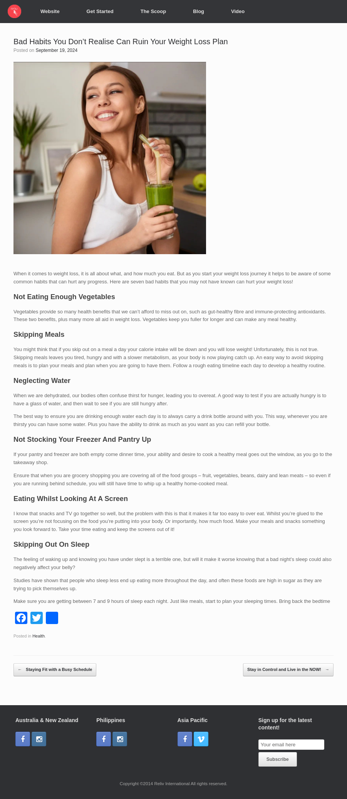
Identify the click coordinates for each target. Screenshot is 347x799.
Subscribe (278, 759)
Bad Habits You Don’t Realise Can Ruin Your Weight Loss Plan (120, 41)
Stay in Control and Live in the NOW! (288, 670)
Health (38, 636)
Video (238, 11)
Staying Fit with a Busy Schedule (55, 670)
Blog (198, 11)
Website (50, 11)
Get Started (100, 11)
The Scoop (153, 11)
